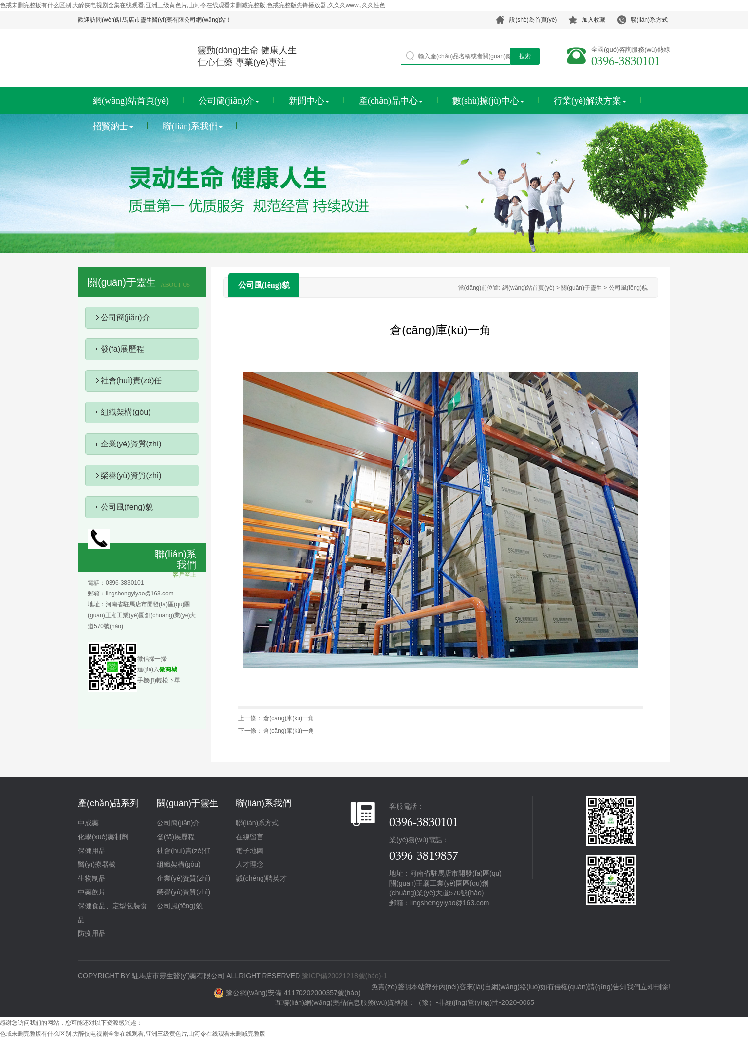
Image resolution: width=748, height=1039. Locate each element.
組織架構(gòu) (125, 412)
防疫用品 (92, 933)
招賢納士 (113, 126)
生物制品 (92, 878)
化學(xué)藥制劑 (103, 837)
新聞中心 (309, 101)
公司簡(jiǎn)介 (228, 101)
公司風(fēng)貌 (127, 507)
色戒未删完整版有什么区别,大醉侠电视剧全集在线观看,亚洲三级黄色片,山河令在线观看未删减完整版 (132, 1033)
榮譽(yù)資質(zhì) (131, 475)
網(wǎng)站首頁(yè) (131, 101)
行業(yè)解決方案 (590, 101)
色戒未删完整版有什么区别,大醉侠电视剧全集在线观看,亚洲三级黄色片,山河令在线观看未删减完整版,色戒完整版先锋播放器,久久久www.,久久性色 (192, 5)
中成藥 (88, 823)
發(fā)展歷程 (122, 349)
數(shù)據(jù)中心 (488, 101)
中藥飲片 (92, 892)
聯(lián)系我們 (193, 126)
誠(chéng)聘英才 (261, 878)
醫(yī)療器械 (96, 864)
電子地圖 (249, 850)
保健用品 (92, 850)
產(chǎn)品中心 (391, 101)
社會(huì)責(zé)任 (131, 380)
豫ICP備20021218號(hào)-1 (344, 976)
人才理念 (249, 864)
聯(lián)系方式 (257, 823)
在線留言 (249, 837)
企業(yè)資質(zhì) (131, 444)
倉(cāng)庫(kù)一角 (288, 718)
